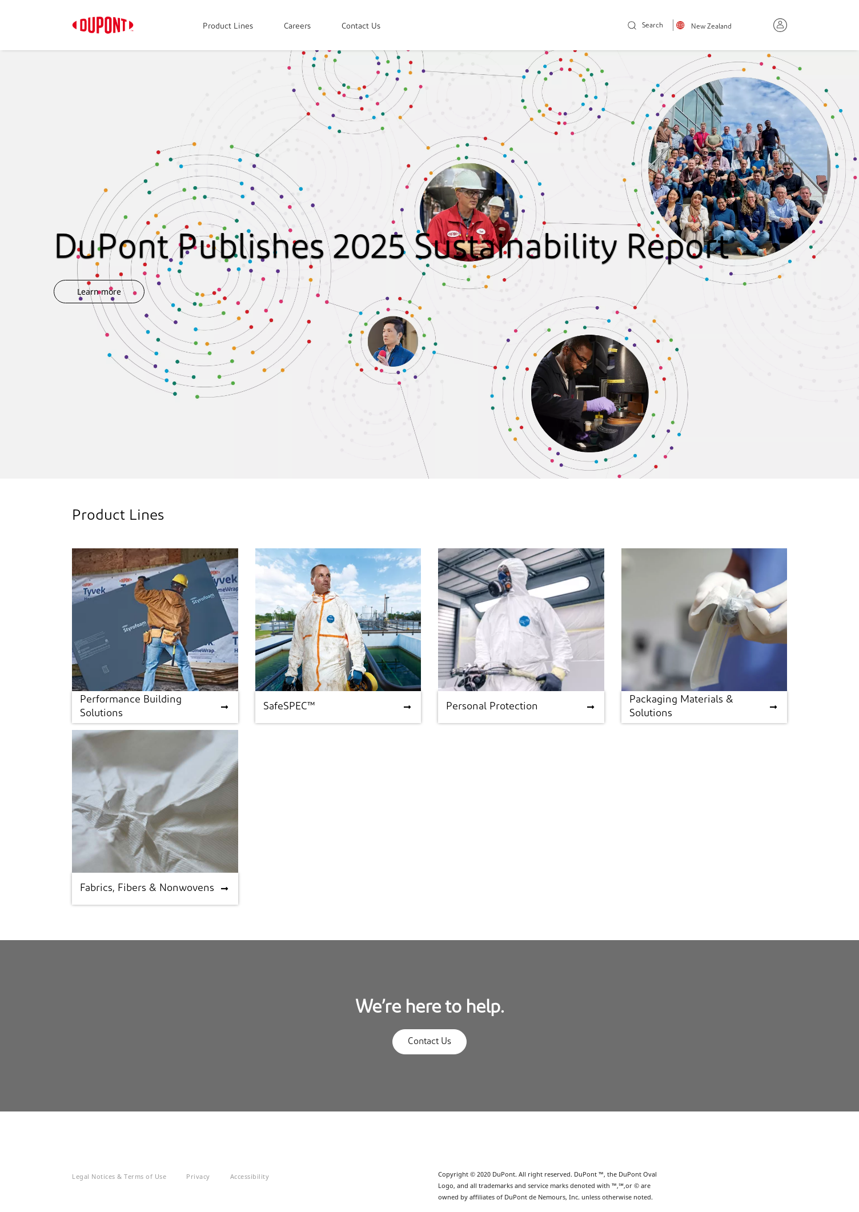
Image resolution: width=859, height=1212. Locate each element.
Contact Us (361, 26)
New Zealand (711, 26)
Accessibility (250, 1176)
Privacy (198, 1176)
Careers (297, 26)
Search (645, 26)
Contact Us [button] (429, 1041)
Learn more (99, 291)
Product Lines (228, 26)
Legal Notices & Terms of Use (119, 1176)
